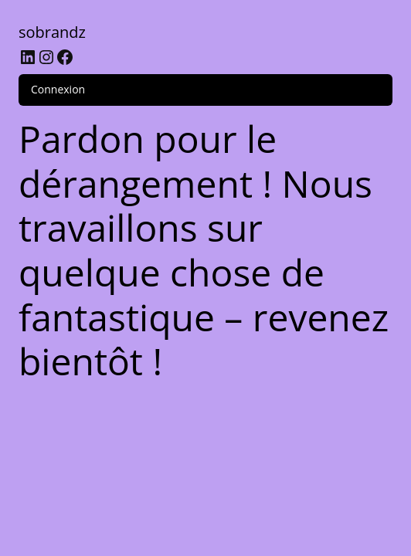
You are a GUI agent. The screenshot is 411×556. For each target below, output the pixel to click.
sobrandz (52, 32)
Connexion (58, 89)
